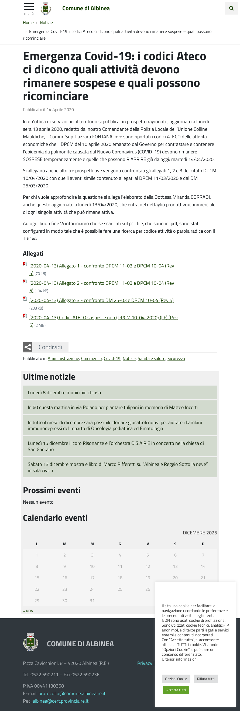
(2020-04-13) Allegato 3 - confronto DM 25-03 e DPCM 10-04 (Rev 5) (101, 300)
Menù (28, 13)
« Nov (28, 610)
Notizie (129, 358)
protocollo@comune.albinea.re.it (72, 693)
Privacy (144, 663)
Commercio (91, 358)
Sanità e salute (151, 358)
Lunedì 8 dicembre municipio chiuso (64, 392)
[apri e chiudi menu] (28, 6)
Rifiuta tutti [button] (206, 678)
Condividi (50, 346)
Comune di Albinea (86, 8)
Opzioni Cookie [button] (176, 678)
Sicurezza (176, 358)
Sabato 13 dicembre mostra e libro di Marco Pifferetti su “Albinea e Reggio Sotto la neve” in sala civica (118, 467)
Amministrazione (63, 358)
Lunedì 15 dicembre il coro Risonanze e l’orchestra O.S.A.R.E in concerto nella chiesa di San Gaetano (116, 446)
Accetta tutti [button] (176, 689)
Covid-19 (112, 358)
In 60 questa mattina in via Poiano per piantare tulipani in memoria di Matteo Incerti (113, 407)
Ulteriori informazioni (179, 659)
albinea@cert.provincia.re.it (60, 701)
